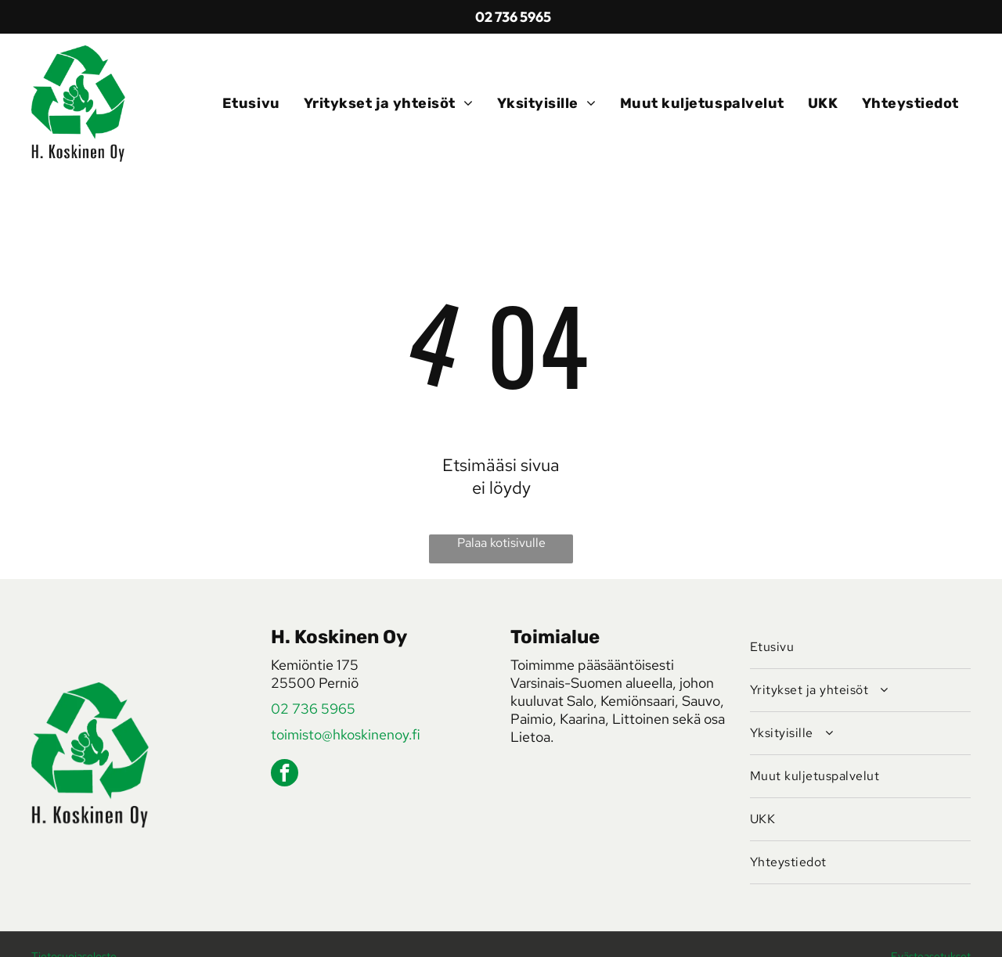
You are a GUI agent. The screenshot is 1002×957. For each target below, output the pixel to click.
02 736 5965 (313, 709)
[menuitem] (251, 103)
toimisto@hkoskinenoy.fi (345, 734)
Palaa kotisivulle (501, 542)
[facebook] (284, 774)
